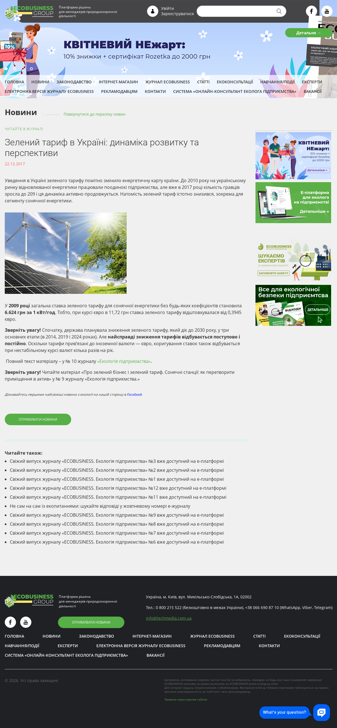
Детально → (308, 32)
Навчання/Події (277, 81)
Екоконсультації (235, 81)
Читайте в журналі (24, 129)
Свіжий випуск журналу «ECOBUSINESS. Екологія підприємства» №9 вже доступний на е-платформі (117, 515)
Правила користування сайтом (185, 699)
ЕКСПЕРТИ (312, 81)
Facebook (134, 394)
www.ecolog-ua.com (263, 684)
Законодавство (74, 81)
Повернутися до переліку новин (94, 114)
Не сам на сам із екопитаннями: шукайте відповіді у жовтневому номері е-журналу (100, 506)
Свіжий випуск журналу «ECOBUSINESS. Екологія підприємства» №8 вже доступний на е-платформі (117, 524)
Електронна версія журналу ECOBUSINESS (49, 91)
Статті (203, 81)
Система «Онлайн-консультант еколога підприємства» (234, 91)
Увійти (167, 8)
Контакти (155, 91)
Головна (14, 81)
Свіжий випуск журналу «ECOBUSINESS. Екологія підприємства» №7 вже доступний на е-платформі (117, 533)
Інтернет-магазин (118, 81)
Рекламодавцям (119, 91)
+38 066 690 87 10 (262, 607)
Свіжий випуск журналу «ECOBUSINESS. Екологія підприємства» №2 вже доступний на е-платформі (117, 470)
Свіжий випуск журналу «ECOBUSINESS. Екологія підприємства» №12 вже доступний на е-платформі (118, 488)
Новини (40, 81)
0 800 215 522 (169, 607)
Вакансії (313, 91)
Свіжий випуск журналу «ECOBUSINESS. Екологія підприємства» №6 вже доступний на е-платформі (117, 542)
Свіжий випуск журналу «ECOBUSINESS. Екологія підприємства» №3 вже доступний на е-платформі (117, 461)
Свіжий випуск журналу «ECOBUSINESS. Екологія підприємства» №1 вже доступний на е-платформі (117, 479)
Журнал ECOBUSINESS (167, 81)
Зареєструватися (177, 13)
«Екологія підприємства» (124, 361)
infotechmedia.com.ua (169, 618)
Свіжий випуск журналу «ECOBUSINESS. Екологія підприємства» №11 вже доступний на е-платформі (118, 497)
